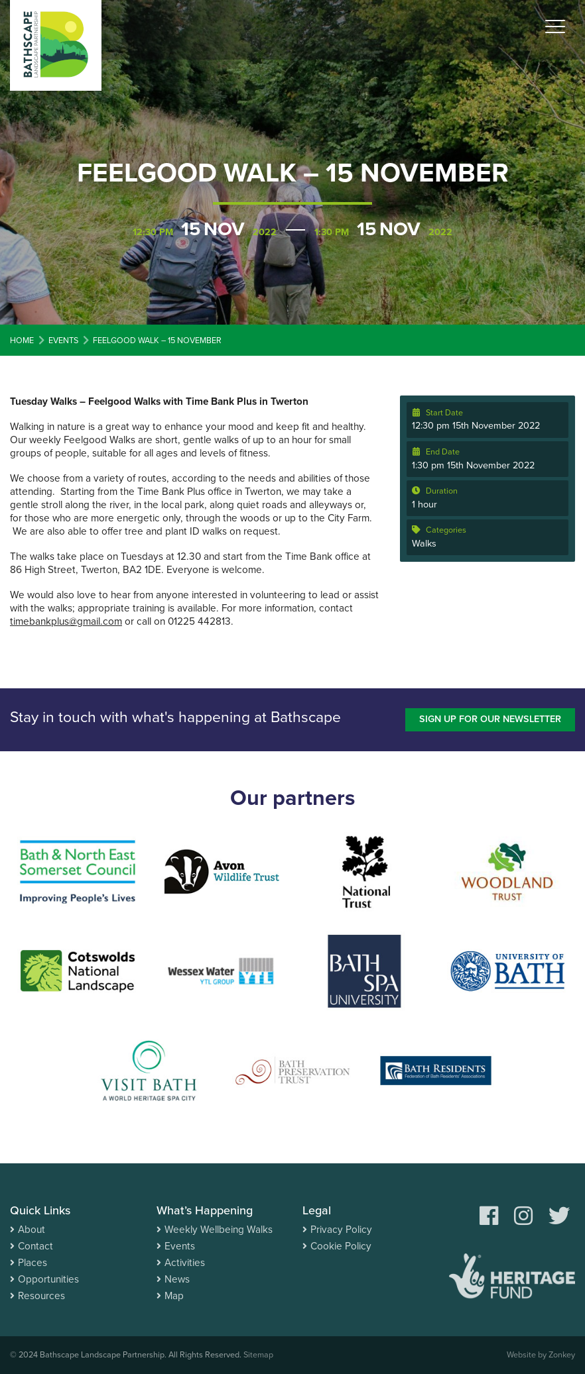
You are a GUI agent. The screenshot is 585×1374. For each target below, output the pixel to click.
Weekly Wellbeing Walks (218, 1230)
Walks (424, 543)
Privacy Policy (341, 1230)
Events (179, 1246)
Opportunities (48, 1279)
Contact (35, 1246)
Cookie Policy (340, 1246)
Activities (184, 1263)
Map (174, 1296)
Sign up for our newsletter (490, 719)
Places (32, 1263)
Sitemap (258, 1354)
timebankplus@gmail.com (66, 621)
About (31, 1230)
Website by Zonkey (541, 1354)
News (177, 1279)
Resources (41, 1296)
